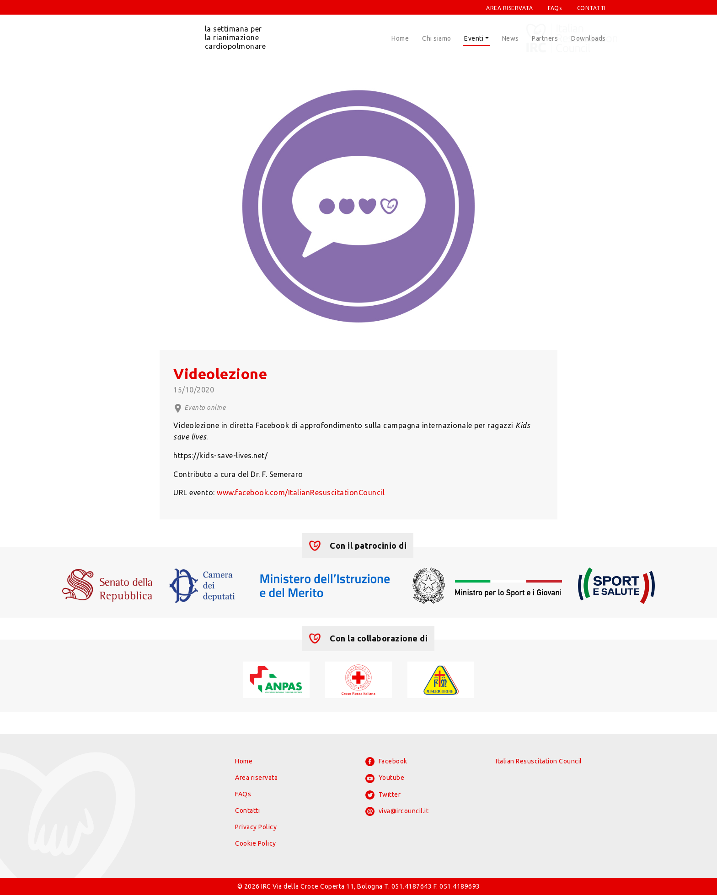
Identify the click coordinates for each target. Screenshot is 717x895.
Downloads (588, 38)
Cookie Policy (255, 843)
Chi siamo (436, 38)
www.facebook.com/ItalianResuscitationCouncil (301, 492)
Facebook (386, 761)
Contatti (247, 810)
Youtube (384, 778)
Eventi (473, 38)
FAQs (555, 8)
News (510, 38)
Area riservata (256, 777)
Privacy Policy (256, 827)
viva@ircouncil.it (396, 811)
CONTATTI (591, 8)
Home (400, 38)
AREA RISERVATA (509, 8)
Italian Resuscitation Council (539, 761)
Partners (545, 38)
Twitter (383, 795)
